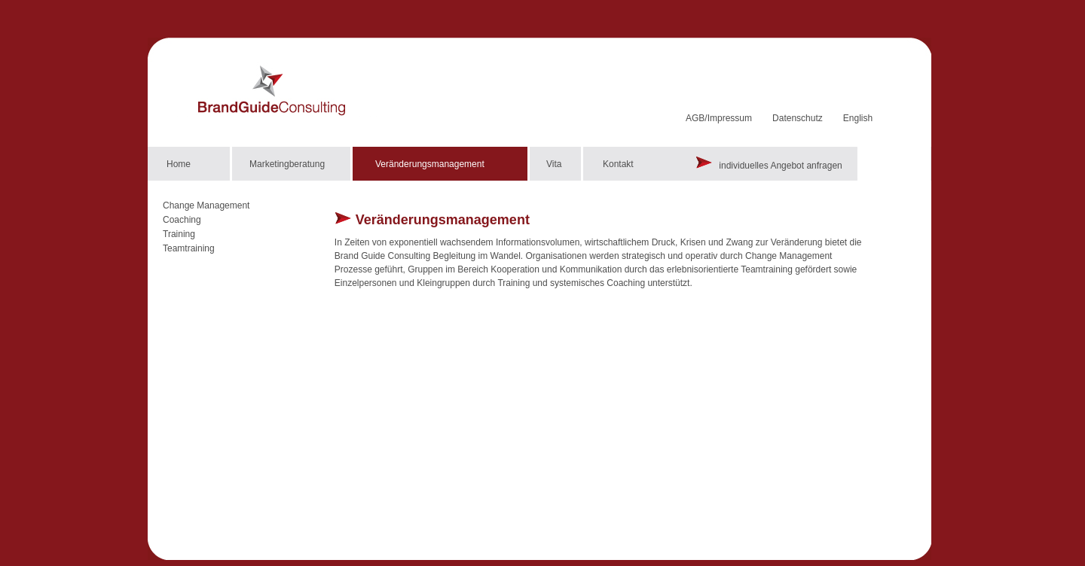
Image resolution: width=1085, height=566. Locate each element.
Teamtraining (189, 248)
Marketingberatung (287, 164)
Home (179, 164)
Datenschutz (797, 118)
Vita (553, 164)
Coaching (182, 220)
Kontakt (618, 164)
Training (179, 234)
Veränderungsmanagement (429, 164)
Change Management (206, 205)
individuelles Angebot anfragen (768, 165)
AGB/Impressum (719, 118)
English (858, 118)
